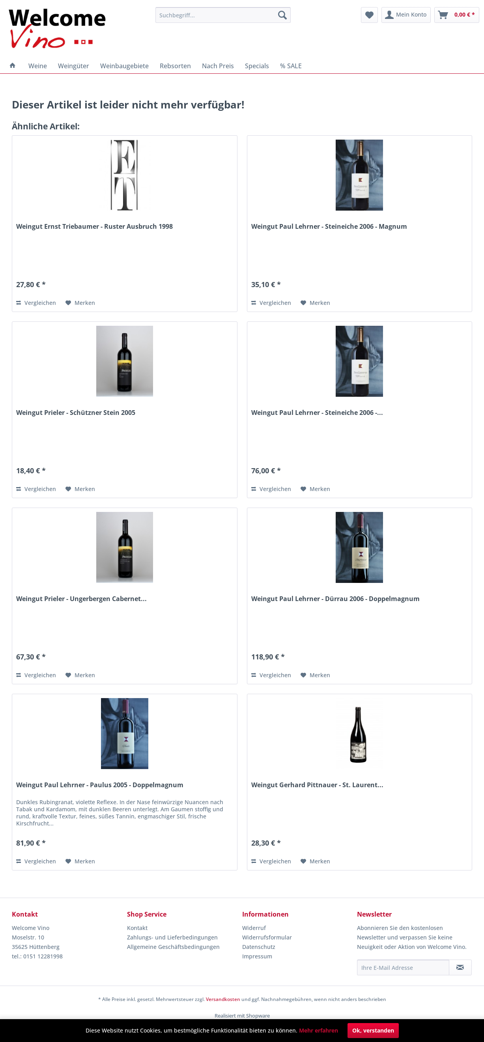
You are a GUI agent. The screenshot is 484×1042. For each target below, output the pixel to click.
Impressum (257, 956)
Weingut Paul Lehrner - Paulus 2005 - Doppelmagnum (99, 785)
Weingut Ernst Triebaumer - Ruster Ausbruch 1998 (94, 226)
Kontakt (137, 928)
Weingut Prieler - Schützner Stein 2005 (75, 413)
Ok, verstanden (373, 1030)
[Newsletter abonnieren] (460, 967)
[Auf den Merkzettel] (80, 303)
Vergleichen (36, 302)
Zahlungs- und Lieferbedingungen (172, 937)
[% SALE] (291, 65)
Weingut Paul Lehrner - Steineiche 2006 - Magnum (329, 226)
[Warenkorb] (456, 15)
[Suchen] (282, 15)
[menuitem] (223, 15)
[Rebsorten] (175, 65)
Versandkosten (223, 999)
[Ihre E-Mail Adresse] (403, 967)
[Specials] (257, 65)
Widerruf (254, 928)
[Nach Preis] (217, 65)
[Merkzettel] (369, 15)
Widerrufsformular (267, 937)
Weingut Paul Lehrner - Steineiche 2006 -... (317, 413)
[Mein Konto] (406, 15)
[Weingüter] (73, 65)
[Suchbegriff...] (223, 15)
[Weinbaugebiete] (124, 65)
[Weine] (37, 65)
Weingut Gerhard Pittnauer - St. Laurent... (317, 785)
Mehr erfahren (318, 1030)
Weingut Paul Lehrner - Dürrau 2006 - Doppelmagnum (335, 599)
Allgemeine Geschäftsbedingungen (173, 946)
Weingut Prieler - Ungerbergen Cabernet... (81, 599)
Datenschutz (258, 946)
